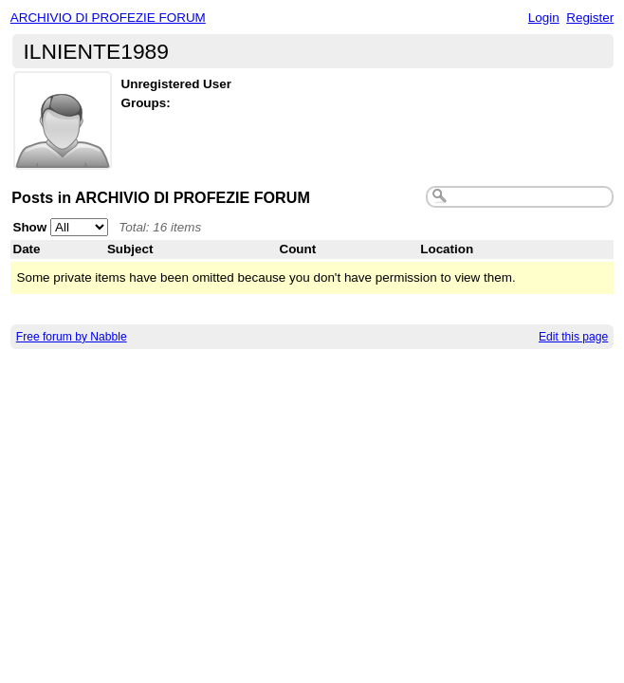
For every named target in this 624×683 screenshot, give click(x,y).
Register (590, 17)
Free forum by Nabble (71, 336)
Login (544, 17)
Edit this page (573, 336)
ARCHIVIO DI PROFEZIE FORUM (108, 17)
